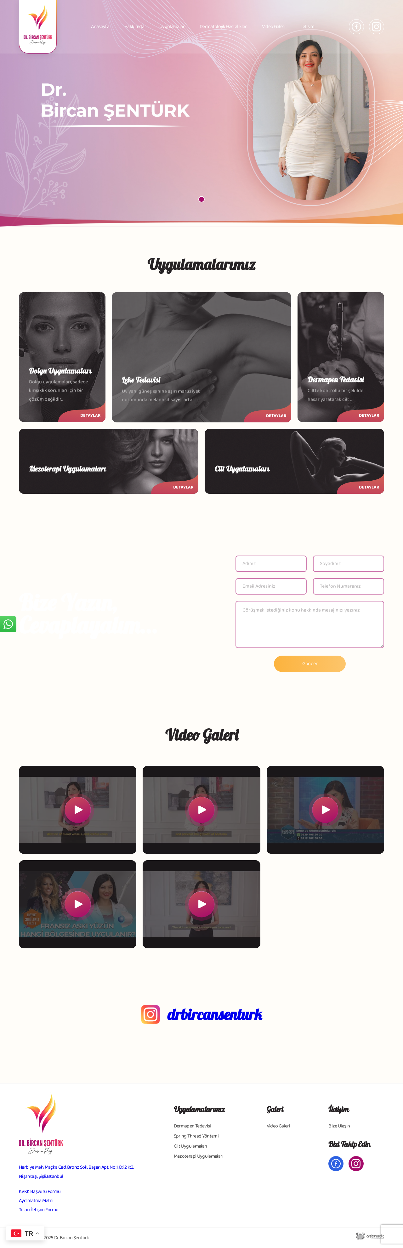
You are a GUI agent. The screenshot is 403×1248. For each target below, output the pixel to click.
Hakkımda (134, 27)
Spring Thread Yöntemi (196, 1136)
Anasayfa (100, 27)
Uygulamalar (171, 27)
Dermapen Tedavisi (192, 1126)
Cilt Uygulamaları (190, 1146)
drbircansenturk (214, 1014)
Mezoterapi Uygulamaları (198, 1156)
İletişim (307, 27)
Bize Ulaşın (339, 1126)
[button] (201, 199)
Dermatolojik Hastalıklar (223, 27)
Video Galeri (273, 27)
